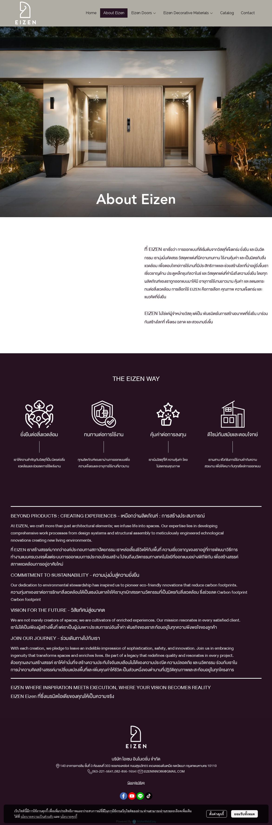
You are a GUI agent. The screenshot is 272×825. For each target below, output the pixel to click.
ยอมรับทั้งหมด (244, 814)
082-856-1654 (125, 771)
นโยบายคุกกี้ (68, 816)
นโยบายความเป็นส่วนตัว (37, 816)
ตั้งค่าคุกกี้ (216, 814)
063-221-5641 (103, 771)
